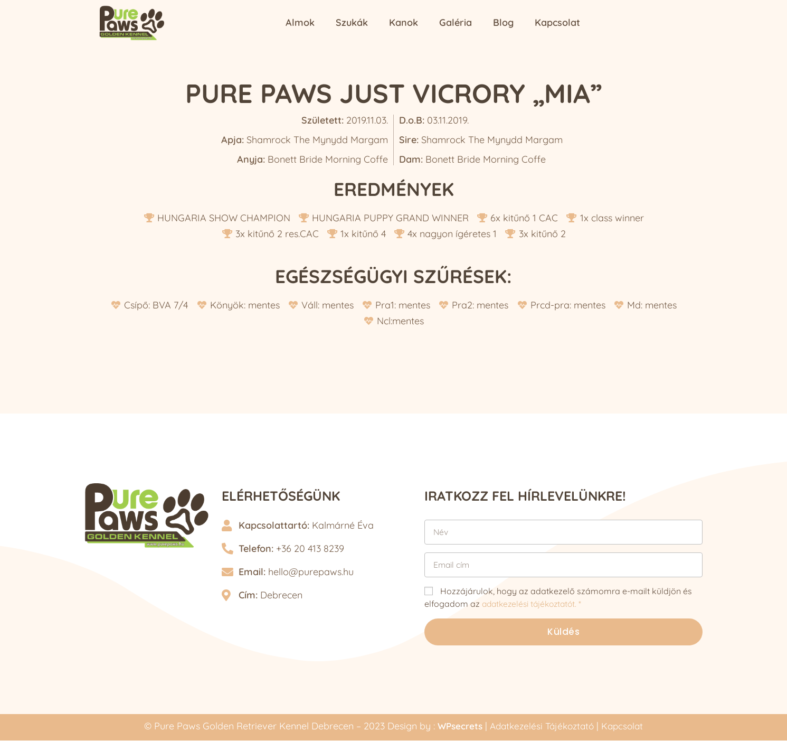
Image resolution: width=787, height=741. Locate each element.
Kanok (403, 22)
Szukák (352, 22)
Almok (300, 22)
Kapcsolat (557, 22)
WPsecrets (456, 727)
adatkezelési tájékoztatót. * (534, 603)
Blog (503, 22)
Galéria (455, 22)
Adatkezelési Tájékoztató (542, 727)
